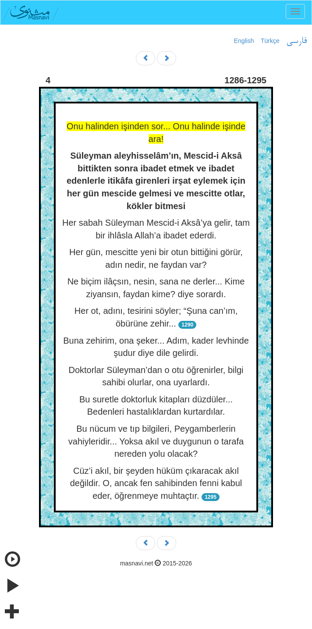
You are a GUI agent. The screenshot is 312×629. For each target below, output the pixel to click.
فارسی (296, 41)
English (244, 40)
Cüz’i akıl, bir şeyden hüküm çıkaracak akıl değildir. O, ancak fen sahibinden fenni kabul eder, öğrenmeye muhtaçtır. (156, 483)
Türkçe (270, 40)
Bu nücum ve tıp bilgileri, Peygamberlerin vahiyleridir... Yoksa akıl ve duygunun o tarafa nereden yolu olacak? (156, 441)
